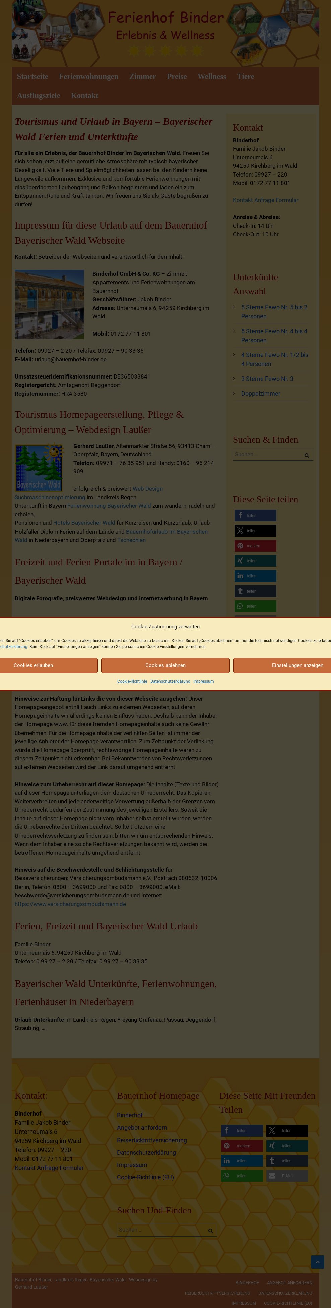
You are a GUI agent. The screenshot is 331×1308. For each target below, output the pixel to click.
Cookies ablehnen (165, 665)
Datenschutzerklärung (170, 681)
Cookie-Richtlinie (132, 681)
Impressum (204, 681)
